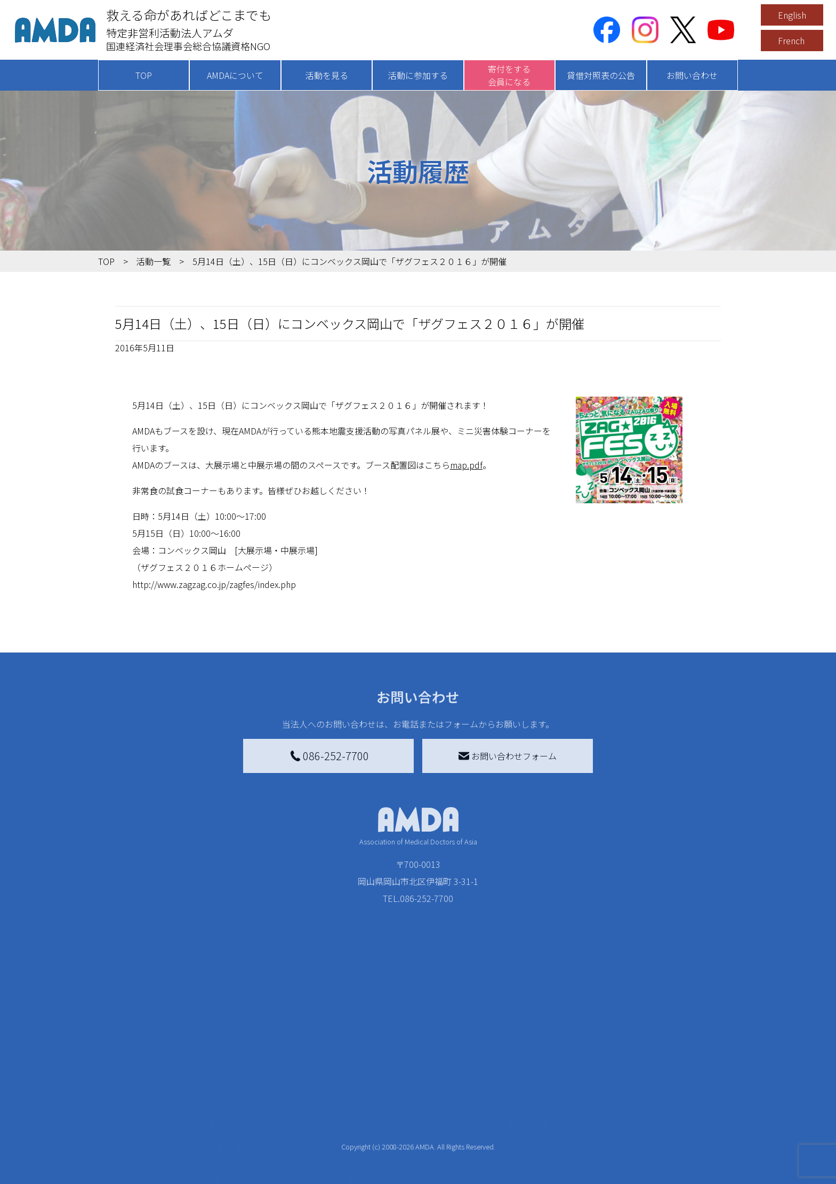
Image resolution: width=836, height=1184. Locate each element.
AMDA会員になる (379, 1054)
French (791, 40)
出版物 (134, 1126)
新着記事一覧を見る (245, 1054)
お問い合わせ (692, 75)
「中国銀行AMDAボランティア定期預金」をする (409, 1141)
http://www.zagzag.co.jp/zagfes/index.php (214, 584)
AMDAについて (235, 75)
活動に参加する (418, 75)
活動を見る (327, 75)
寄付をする (362, 1032)
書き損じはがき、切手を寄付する (406, 1094)
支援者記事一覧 (377, 1164)
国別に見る (228, 1071)
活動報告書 (143, 1092)
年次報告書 (143, 1173)
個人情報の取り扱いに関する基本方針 (668, 1103)
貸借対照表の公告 (601, 75)
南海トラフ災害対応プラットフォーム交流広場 (547, 1077)
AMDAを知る (139, 1054)
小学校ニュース (151, 1109)
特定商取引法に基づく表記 (668, 1054)
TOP (143, 75)
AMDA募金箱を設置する (392, 1117)
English (792, 15)
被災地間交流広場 (515, 1032)
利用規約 (634, 1075)
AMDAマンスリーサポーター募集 (409, 1071)
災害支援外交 (512, 1054)
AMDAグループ (150, 1075)
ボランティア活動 (241, 1130)
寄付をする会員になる (509, 75)
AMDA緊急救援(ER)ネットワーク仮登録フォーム (269, 1171)
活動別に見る (232, 1088)
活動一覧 (153, 261)
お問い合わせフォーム (508, 756)
